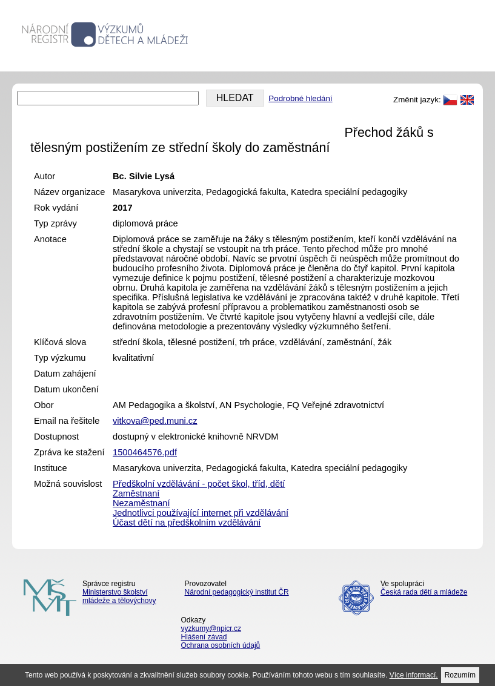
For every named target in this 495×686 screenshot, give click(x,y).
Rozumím (460, 675)
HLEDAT (235, 98)
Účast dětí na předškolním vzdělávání (187, 522)
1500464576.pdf (145, 452)
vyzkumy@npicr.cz (211, 628)
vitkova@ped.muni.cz (155, 421)
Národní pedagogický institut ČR (237, 592)
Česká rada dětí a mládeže (423, 592)
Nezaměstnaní (141, 503)
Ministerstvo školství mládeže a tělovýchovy (119, 596)
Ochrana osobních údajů (221, 645)
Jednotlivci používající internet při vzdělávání (200, 513)
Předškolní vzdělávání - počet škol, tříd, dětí (199, 484)
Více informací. (414, 675)
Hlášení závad (204, 637)
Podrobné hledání (300, 98)
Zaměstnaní (136, 493)
